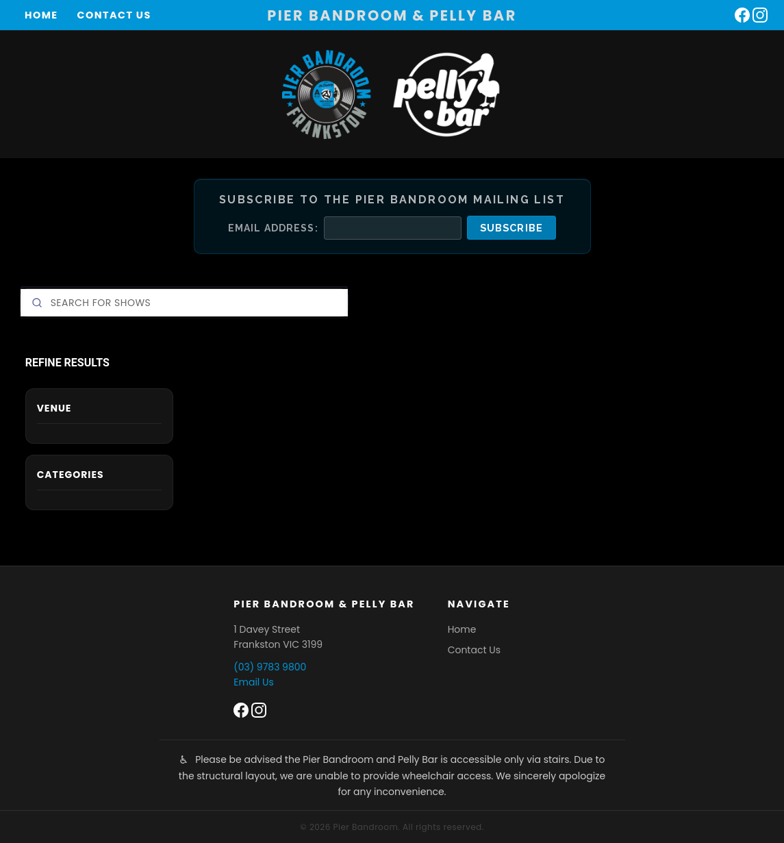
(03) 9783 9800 (269, 667)
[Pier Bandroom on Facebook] (742, 15)
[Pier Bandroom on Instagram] (760, 15)
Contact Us (114, 15)
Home (41, 15)
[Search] (184, 302)
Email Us (253, 682)
